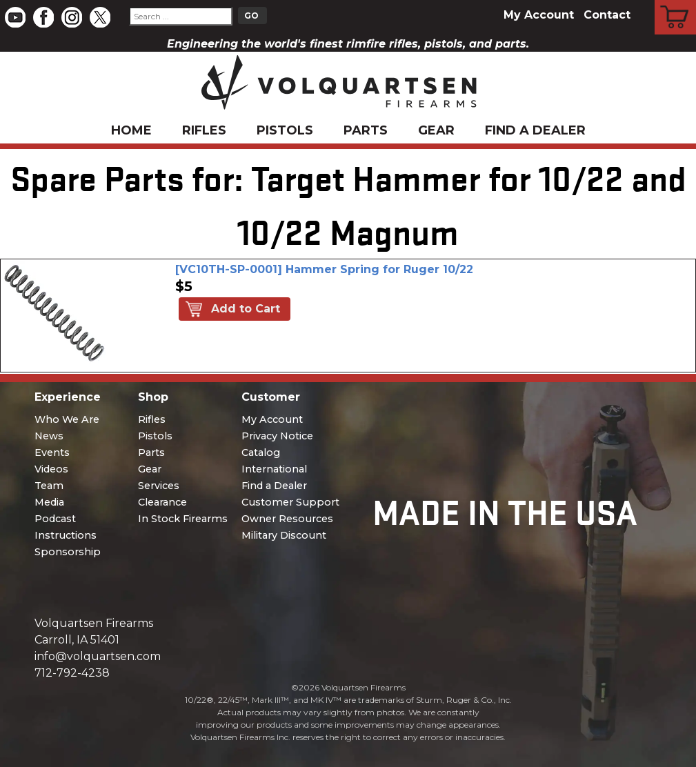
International (274, 469)
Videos (51, 469)
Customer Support (290, 502)
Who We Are (66, 419)
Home (131, 130)
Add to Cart (245, 308)
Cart (675, 2)
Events (52, 452)
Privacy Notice (277, 436)
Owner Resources (287, 518)
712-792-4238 (72, 672)
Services (158, 485)
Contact (607, 14)
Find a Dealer (535, 130)
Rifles (204, 130)
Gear (436, 130)
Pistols (285, 130)
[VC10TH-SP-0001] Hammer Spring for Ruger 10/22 (324, 269)
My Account (539, 14)
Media (49, 502)
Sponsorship (67, 552)
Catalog (260, 452)
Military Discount (283, 535)
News (48, 436)
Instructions (65, 535)
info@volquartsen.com (97, 656)
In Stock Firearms (183, 518)
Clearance (162, 502)
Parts (366, 130)
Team (48, 485)
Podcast (55, 518)
